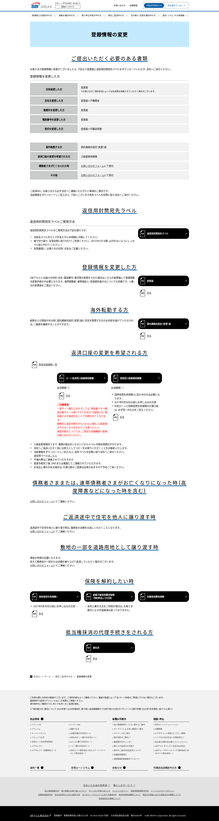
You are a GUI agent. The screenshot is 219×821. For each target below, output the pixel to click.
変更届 (150, 280)
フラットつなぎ (38, 737)
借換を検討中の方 (67, 17)
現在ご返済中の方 (116, 17)
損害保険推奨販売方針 (140, 790)
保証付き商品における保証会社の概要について (162, 794)
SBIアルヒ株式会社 (38, 815)
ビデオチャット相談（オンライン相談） (170, 733)
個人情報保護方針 (52, 790)
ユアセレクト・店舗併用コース (44, 750)
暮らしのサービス (122, 785)
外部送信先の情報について (110, 798)
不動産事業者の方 (154, 6)
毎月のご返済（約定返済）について (127, 750)
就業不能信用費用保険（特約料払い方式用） (103, 596)
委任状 (96, 647)
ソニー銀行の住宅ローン (80, 746)
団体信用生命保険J (48, 596)
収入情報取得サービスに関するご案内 (129, 724)
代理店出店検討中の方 (165, 767)
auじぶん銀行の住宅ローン (81, 741)
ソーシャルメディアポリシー (162, 790)
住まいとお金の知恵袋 (95, 785)
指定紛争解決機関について (130, 794)
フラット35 (36, 724)
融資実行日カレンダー (123, 741)
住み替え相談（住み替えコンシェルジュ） (171, 741)
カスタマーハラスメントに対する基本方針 (99, 794)
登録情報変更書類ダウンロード (126, 759)
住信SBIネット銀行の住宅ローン (83, 737)
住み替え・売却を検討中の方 (143, 17)
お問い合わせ (119, 6)
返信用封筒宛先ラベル (157, 233)
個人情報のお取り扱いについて (74, 790)
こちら (53, 455)
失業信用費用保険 (155, 596)
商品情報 (34, 719)
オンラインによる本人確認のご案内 (128, 729)
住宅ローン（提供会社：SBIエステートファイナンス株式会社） (87, 752)
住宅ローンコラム (80, 767)
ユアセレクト (37, 746)
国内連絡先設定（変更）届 (159, 323)
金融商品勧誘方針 (45, 794)
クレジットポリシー (120, 790)
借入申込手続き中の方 (91, 17)
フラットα (36, 729)
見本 (149, 293)
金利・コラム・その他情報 (173, 17)
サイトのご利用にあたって (99, 790)
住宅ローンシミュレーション (167, 724)
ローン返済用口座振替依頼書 (80, 378)
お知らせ (117, 767)
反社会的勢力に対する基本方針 (67, 794)
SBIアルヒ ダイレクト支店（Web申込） (170, 746)
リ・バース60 (75, 724)
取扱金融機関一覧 (48, 364)
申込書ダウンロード (177, 6)
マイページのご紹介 (122, 733)
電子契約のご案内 (121, 737)
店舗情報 (133, 6)
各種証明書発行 (120, 754)
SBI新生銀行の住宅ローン (80, 733)
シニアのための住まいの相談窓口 (168, 737)
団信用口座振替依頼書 (130, 378)
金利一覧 (34, 767)
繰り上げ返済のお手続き (124, 746)
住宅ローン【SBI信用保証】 (42, 741)
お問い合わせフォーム (92, 166)
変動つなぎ (74, 729)
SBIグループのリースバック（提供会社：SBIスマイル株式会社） (172, 752)
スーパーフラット (39, 733)
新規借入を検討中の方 (42, 17)
